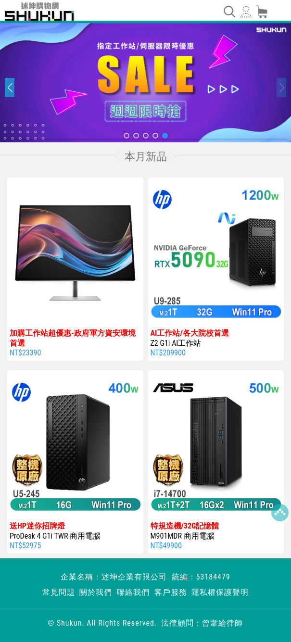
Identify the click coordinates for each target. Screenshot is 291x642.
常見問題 (58, 592)
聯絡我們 (133, 592)
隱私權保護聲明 (220, 592)
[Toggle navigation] (229, 11)
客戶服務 (170, 592)
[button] (126, 135)
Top (280, 512)
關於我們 (95, 592)
